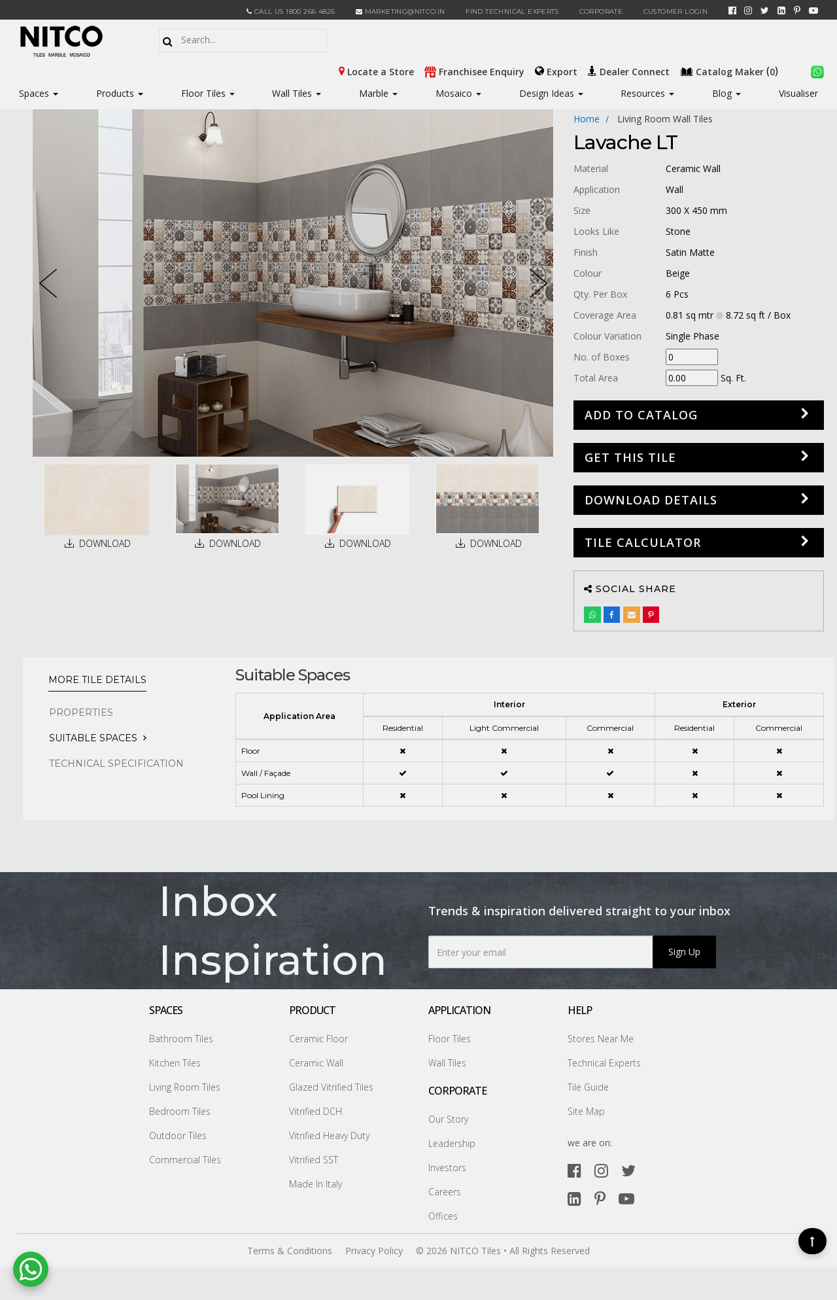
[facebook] (732, 10)
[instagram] (748, 10)
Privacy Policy (374, 1250)
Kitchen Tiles (175, 1063)
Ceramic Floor (318, 1038)
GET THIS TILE (630, 457)
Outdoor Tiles (178, 1135)
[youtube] (813, 10)
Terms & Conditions (289, 1250)
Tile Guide (588, 1087)
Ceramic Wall (316, 1063)
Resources (647, 93)
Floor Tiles (208, 93)
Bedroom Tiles (180, 1111)
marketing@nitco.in (400, 11)
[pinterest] (797, 10)
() (730, 70)
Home (586, 119)
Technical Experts (604, 1063)
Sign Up (684, 951)
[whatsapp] (817, 70)
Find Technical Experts (512, 11)
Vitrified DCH (315, 1111)
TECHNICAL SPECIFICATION (116, 763)
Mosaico (458, 93)
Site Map (586, 1111)
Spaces (34, 93)
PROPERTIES (81, 712)
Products (115, 93)
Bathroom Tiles (181, 1038)
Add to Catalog (641, 415)
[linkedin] (781, 10)
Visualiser (798, 93)
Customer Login (675, 11)
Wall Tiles (296, 93)
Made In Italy (315, 1184)
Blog (726, 93)
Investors (447, 1167)
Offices (443, 1216)
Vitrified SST (313, 1159)
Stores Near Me (601, 1038)
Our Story (448, 1119)
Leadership (451, 1143)
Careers (444, 1192)
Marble (378, 93)
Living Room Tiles (184, 1087)
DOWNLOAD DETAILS (651, 500)
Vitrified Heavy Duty (329, 1135)
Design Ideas (551, 93)
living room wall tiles (665, 119)
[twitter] (764, 10)
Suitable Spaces (93, 738)
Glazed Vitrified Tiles (331, 1087)
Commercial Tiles (185, 1159)
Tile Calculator (643, 542)
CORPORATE (601, 11)
